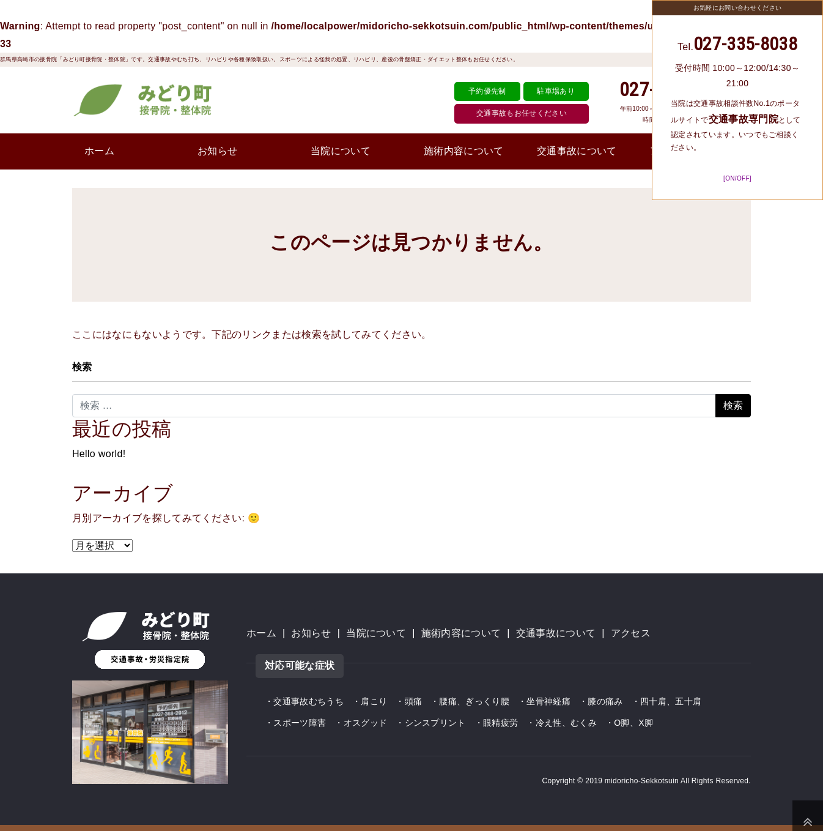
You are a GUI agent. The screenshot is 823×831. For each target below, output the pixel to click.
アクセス (631, 633)
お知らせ (217, 151)
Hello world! (98, 454)
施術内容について (464, 151)
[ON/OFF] (737, 178)
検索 (82, 367)
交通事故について (577, 151)
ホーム (99, 151)
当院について (341, 151)
